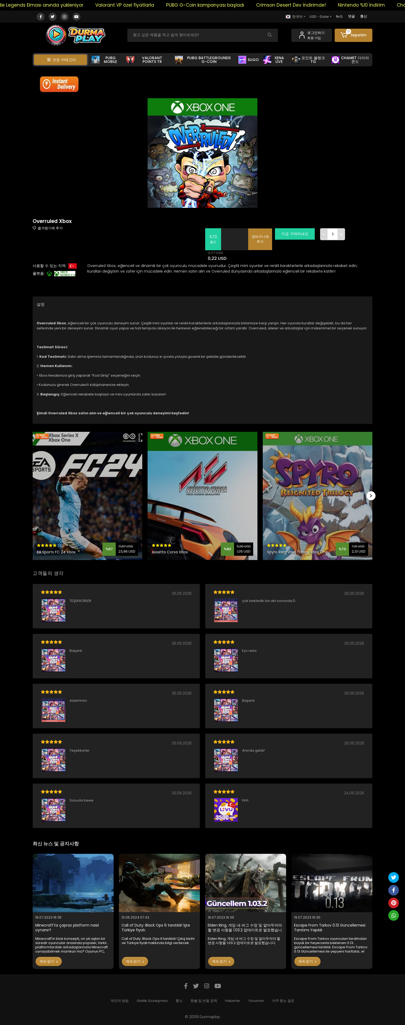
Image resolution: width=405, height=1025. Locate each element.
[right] (372, 496)
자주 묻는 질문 (283, 1000)
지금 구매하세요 (297, 233)
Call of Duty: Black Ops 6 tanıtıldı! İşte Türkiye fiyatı (156, 928)
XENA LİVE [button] (273, 59)
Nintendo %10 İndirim (371, 5)
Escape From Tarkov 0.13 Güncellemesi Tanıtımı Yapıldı (329, 928)
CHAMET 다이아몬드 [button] (350, 59)
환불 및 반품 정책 (204, 1000)
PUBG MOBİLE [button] (104, 59)
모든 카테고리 (61, 59)
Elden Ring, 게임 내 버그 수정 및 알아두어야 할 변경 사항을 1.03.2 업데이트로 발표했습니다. (245, 928)
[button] (354, 35)
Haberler (232, 1000)
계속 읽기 (49, 961)
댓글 (351, 16)
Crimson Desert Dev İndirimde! (302, 5)
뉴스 (339, 16)
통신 (363, 16)
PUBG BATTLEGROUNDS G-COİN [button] (203, 59)
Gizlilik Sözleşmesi (152, 1000)
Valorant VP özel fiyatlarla (135, 5)
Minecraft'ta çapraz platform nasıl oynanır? (67, 928)
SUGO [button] (248, 60)
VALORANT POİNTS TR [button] (144, 59)
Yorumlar (256, 1000)
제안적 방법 (120, 1000)
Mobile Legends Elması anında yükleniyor (47, 5)
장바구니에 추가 (263, 239)
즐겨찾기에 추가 (48, 228)
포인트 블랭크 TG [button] (308, 59)
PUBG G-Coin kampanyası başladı (216, 5)
